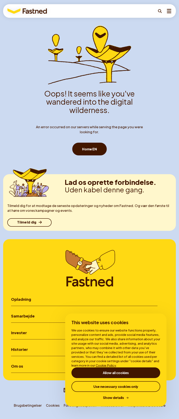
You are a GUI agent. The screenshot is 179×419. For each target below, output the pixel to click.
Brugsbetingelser (28, 406)
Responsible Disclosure (146, 406)
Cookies (53, 406)
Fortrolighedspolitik (80, 406)
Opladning (21, 299)
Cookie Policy (106, 365)
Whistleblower (112, 406)
